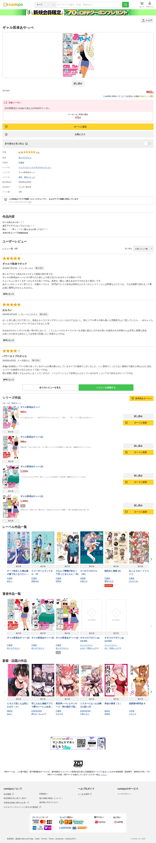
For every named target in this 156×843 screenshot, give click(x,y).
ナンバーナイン (86, 645)
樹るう (9, 581)
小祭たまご (84, 714)
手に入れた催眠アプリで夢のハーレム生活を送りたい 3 (42, 705)
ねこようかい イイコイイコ (140, 572)
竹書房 (21, 162)
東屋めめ (35, 581)
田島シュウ (91, 648)
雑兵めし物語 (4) (113, 571)
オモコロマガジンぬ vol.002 (114, 639)
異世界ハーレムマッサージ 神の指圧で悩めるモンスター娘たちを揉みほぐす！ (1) (66, 705)
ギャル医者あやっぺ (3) (31, 466)
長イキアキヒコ (25, 158)
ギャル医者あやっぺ (30, 407)
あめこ (9, 714)
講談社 (9, 711)
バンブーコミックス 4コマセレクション (35, 167)
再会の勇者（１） (113, 703)
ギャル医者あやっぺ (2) (31, 437)
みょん (41, 714)
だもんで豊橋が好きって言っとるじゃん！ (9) (67, 572)
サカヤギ (59, 714)
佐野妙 (58, 581)
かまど (83, 648)
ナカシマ (132, 714)
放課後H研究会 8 (137, 703)
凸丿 (106, 648)
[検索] (125, 4)
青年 (20, 177)
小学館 (131, 711)
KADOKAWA (36, 711)
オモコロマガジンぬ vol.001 (89, 639)
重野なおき (109, 581)
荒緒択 (107, 714)
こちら (104, 775)
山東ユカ (83, 581)
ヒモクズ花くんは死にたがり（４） (17, 705)
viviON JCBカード (114, 96)
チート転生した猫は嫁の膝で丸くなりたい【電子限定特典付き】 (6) (17, 573)
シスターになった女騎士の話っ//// (90, 705)
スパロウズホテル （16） (89, 572)
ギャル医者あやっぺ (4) (31, 496)
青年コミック (29, 177)
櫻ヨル (34, 714)
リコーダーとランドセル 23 (42, 572)
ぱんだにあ (133, 581)
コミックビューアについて (20, 202)
